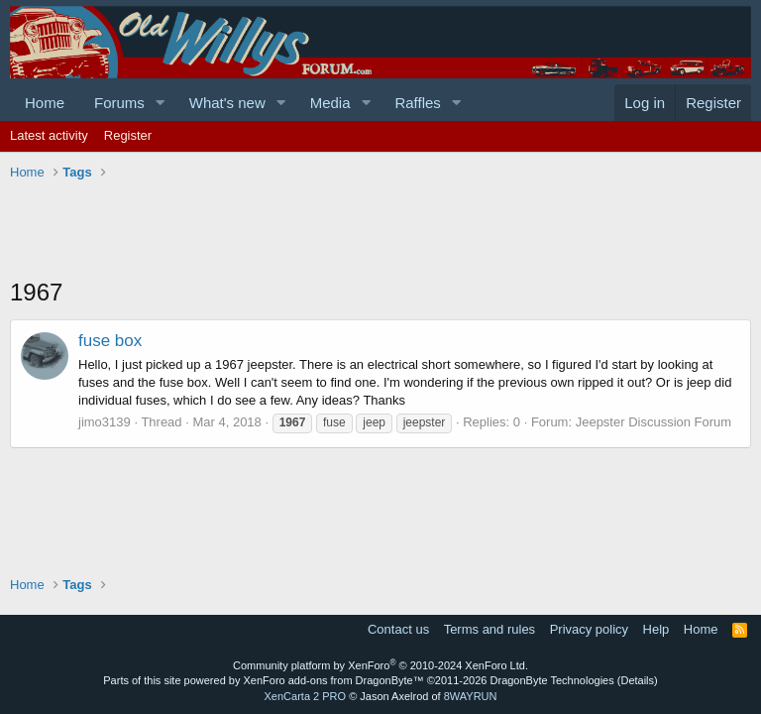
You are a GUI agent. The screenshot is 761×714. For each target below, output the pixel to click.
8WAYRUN (470, 696)
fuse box (110, 340)
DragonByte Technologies (552, 680)
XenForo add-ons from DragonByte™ (334, 680)
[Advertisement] (370, 231)
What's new (227, 102)
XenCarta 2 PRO (306, 696)
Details (637, 680)
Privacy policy (589, 629)
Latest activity (49, 135)
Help (656, 629)
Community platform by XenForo (380, 665)
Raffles (417, 102)
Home (44, 102)
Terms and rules (489, 629)
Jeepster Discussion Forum (654, 422)
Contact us (398, 629)
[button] (160, 102)
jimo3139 (104, 422)
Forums (119, 102)
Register (128, 135)
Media (330, 102)
